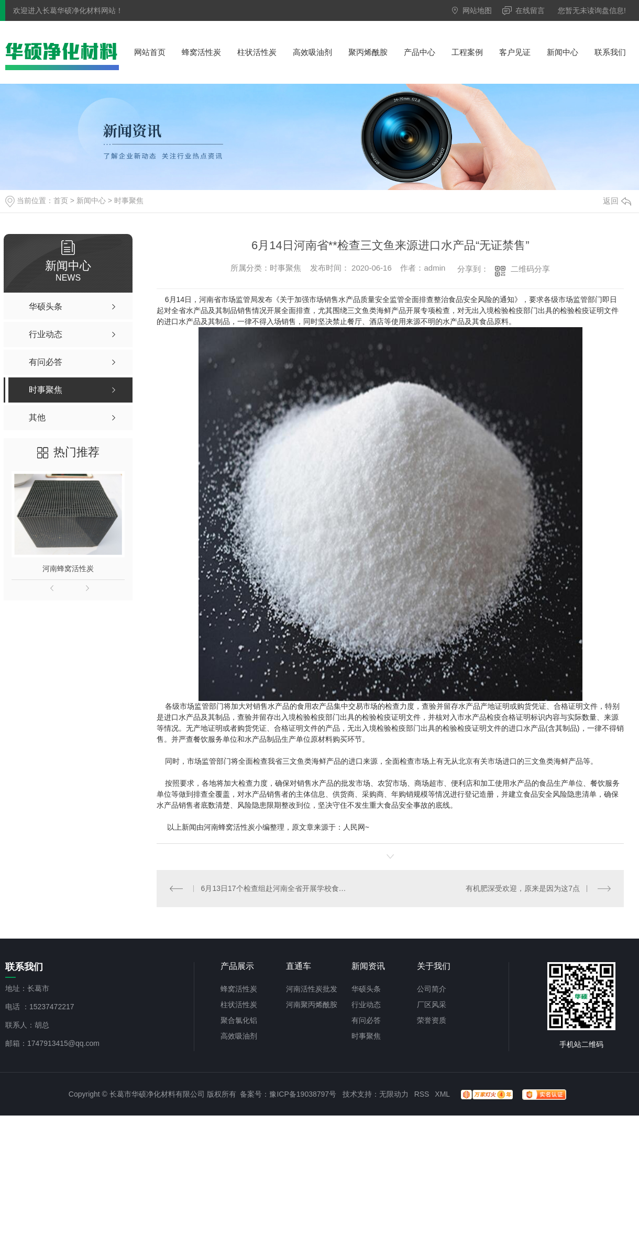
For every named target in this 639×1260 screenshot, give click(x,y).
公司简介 (431, 989)
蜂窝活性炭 (201, 52)
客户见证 (515, 52)
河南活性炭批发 (311, 989)
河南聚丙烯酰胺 (311, 1004)
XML (442, 1094)
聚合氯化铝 (239, 1020)
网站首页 (150, 52)
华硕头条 (366, 989)
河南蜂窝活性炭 (68, 568)
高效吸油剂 (312, 52)
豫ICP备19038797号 (302, 1094)
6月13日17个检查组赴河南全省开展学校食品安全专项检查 (273, 888)
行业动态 (366, 1004)
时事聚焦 (129, 200)
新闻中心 (562, 52)
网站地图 (477, 10)
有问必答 (366, 1020)
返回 (617, 200)
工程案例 (467, 52)
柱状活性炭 (257, 52)
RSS (421, 1094)
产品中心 (419, 52)
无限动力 (394, 1094)
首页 (60, 200)
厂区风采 (431, 1004)
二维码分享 (530, 268)
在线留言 (530, 10)
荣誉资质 (431, 1020)
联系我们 (610, 52)
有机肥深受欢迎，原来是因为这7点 (523, 888)
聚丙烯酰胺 (368, 52)
